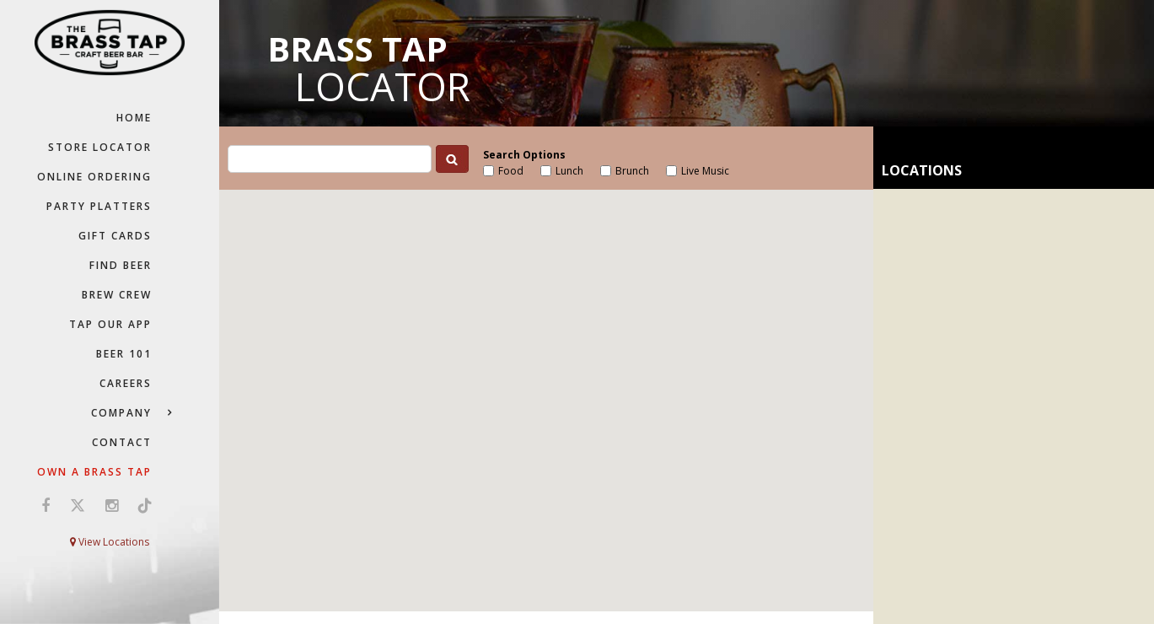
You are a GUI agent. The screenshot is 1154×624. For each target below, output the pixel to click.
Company (121, 413)
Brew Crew (117, 295)
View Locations (109, 542)
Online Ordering (94, 176)
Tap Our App (110, 324)
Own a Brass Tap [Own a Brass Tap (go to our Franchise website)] (94, 472)
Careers (125, 383)
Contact (122, 442)
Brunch (632, 171)
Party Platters (99, 206)
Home (134, 117)
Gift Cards (115, 236)
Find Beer (120, 265)
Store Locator (100, 147)
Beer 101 (124, 354)
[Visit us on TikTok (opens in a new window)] (141, 505)
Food (510, 171)
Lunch (569, 171)
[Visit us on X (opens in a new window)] (78, 505)
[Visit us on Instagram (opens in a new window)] (111, 505)
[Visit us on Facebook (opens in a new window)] (45, 505)
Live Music (705, 171)
